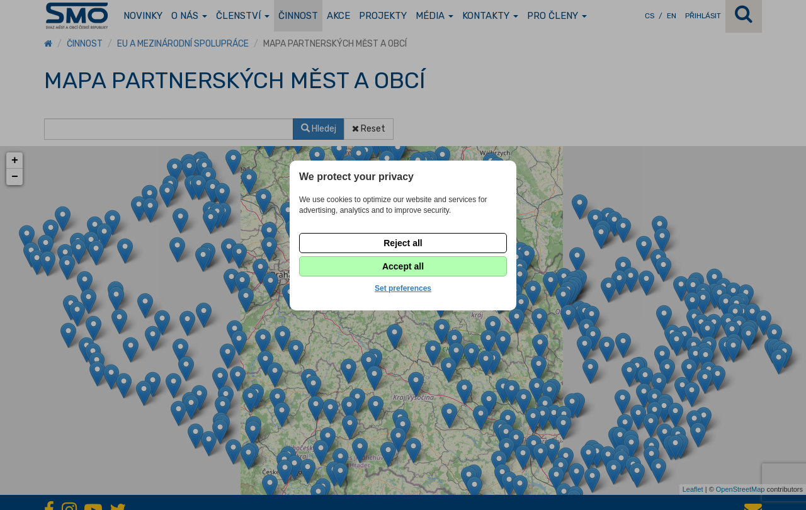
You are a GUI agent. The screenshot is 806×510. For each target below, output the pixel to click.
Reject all (402, 243)
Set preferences (403, 288)
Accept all (403, 266)
